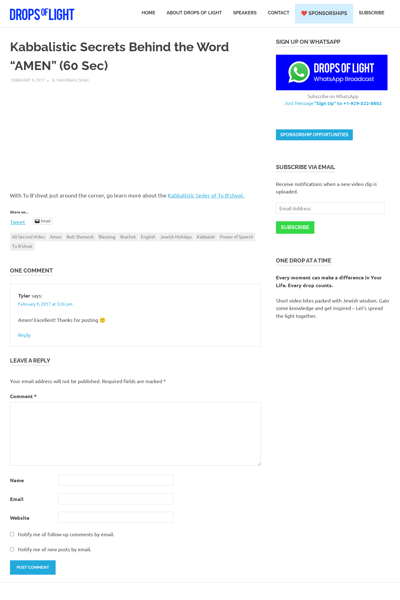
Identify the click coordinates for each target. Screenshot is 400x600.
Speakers (245, 13)
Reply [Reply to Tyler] (24, 335)
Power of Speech (236, 236)
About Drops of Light (194, 13)
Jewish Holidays (176, 236)
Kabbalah (206, 236)
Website (19, 517)
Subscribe (371, 13)
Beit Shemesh (80, 236)
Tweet (17, 220)
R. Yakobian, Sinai (70, 79)
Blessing (107, 236)
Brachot (128, 236)
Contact (278, 13)
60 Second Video (28, 236)
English (148, 236)
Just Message (333, 103)
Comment (23, 396)
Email (16, 499)
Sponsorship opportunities (314, 134)
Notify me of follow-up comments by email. (66, 534)
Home (148, 13)
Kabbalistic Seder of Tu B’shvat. (206, 195)
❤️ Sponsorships (324, 13)
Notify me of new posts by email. (54, 549)
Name (17, 480)
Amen (56, 236)
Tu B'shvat (22, 246)
